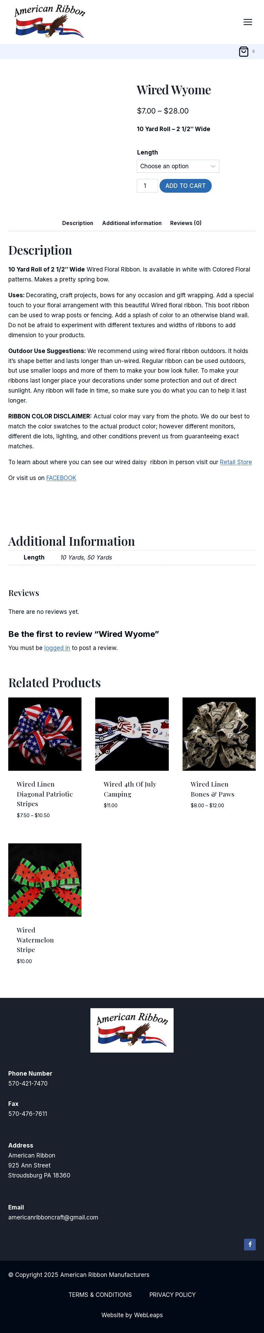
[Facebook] (250, 1244)
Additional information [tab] (132, 223)
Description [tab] (77, 223)
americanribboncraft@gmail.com (53, 1217)
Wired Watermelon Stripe (35, 939)
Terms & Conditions (100, 1294)
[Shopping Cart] (247, 51)
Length (147, 152)
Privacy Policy (173, 1294)
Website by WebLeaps (132, 1315)
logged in (57, 647)
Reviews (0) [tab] (186, 223)
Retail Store (236, 462)
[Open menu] (248, 22)
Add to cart (185, 185)
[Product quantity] (147, 186)
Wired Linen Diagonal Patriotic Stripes (45, 793)
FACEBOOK (61, 477)
